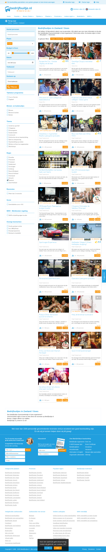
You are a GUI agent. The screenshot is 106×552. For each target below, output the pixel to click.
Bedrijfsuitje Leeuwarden (12, 497)
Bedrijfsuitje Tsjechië (83, 480)
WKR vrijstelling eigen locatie (18, 215)
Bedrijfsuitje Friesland (35, 477)
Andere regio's (68, 16)
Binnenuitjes (9, 528)
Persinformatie (74, 449)
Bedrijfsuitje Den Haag (12, 477)
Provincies (57, 16)
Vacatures (88, 449)
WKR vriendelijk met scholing (86, 518)
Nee (57, 548)
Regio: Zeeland (57, 39)
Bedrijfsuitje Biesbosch (60, 475)
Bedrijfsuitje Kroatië (83, 477)
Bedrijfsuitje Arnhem (11, 485)
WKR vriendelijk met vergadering (87, 520)
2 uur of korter (13, 97)
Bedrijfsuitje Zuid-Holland (37, 500)
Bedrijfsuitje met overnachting (14, 518)
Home (9, 16)
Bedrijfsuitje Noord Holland (37, 490)
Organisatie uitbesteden (77, 454)
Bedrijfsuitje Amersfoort (12, 482)
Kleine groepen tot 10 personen (63, 518)
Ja (48, 548)
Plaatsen (48, 16)
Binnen (11, 110)
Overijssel (12, 176)
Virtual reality (9, 538)
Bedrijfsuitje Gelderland (36, 480)
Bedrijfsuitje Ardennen (60, 472)
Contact (98, 549)
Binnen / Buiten (27, 16)
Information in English (76, 452)
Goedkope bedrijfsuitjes (60, 523)
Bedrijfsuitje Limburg (35, 485)
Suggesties (104, 276)
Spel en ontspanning (15, 139)
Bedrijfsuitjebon (74, 447)
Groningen (12, 166)
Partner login (84, 2)
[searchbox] (13, 44)
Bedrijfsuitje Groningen (12, 495)
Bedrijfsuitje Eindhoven (12, 492)
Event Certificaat (90, 444)
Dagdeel (11, 99)
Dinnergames (13, 130)
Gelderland (12, 164)
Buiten (11, 115)
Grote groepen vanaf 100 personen (64, 520)
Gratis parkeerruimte (15, 226)
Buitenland (80, 16)
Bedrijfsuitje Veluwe (59, 480)
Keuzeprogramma (14, 231)
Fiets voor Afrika (34, 523)
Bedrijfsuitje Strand (11, 520)
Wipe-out (8, 540)
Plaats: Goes (70, 39)
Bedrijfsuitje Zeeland (35, 497)
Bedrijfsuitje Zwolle (11, 505)
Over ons (88, 441)
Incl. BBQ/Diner (14, 228)
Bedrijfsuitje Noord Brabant (37, 487)
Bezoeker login (69, 2)
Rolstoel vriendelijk (15, 233)
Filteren (14, 87)
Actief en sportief (14, 126)
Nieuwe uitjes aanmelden (93, 452)
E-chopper (32, 518)
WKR (88, 16)
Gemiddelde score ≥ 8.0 (16, 204)
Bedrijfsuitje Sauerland (60, 477)
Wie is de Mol (9, 533)
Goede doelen (13, 132)
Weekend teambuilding (12, 515)
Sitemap (87, 454)
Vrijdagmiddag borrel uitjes (61, 535)
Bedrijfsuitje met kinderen (13, 525)
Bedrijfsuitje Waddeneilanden (62, 482)
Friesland (11, 162)
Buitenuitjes (8, 530)
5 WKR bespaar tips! (76, 444)
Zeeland (11, 180)
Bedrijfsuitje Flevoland (36, 475)
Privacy (84, 549)
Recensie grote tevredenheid (62, 530)
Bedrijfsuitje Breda (10, 487)
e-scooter (32, 528)
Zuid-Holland (13, 182)
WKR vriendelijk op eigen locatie (87, 515)
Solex (31, 535)
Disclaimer (88, 447)
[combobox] (21, 44)
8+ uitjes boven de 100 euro (61, 533)
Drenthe (11, 157)
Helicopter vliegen (34, 525)
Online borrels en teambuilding (18, 137)
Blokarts (31, 515)
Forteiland (8, 523)
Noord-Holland (13, 173)
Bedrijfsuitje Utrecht (11, 480)
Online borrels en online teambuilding (64, 515)
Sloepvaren (32, 533)
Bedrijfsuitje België (83, 472)
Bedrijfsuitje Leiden (11, 500)
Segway (31, 530)
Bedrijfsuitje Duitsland (84, 475)
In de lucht (12, 135)
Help (96, 2)
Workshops (12, 146)
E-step (31, 520)
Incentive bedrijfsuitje (59, 525)
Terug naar (12, 21)
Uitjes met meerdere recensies (62, 528)
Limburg (11, 169)
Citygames (12, 128)
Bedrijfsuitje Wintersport (12, 535)
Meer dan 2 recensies (15, 193)
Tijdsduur (39, 16)
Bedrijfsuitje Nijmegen (12, 502)
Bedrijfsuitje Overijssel (36, 492)
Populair (16, 16)
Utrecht (11, 178)
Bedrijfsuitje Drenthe (35, 472)
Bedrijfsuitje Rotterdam (12, 475)
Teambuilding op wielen (16, 142)
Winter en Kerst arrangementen (18, 144)
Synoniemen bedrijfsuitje (12, 543)
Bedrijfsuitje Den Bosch (12, 490)
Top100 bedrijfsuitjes (59, 538)
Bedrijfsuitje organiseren (77, 441)
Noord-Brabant (13, 171)
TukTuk (31, 538)
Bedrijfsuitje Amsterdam (12, 472)
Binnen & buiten (14, 112)
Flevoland (12, 159)
